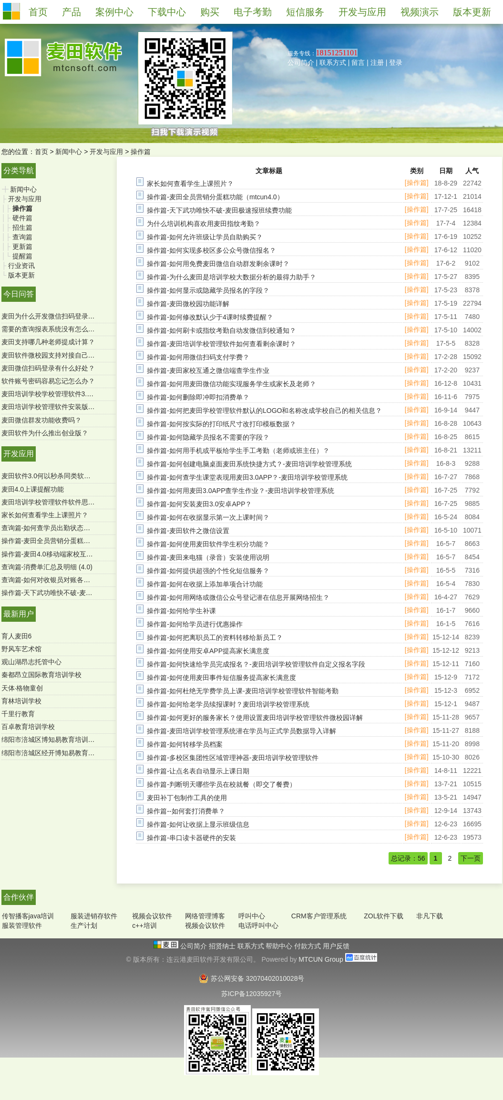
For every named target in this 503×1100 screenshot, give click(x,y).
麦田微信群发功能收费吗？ (41, 420)
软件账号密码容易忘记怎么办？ (48, 381)
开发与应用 (106, 151)
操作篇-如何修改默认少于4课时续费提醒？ (210, 317)
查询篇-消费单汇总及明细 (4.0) (46, 567)
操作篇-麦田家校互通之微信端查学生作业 (208, 370)
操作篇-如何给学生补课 (181, 611)
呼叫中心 (251, 916)
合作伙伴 (18, 897)
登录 (395, 62)
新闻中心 (68, 151)
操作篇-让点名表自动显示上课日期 (198, 771)
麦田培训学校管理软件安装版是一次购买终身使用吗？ (81, 407)
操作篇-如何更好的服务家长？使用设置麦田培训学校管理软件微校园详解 (255, 717)
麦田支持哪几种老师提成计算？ (48, 342)
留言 (358, 62)
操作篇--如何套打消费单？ (186, 811)
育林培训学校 (21, 701)
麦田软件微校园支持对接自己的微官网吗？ (64, 355)
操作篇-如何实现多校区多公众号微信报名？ (211, 250)
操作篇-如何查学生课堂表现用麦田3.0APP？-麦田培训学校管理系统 (247, 477)
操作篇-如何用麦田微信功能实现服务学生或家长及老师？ (231, 384)
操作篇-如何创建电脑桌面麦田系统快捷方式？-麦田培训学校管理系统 (249, 464)
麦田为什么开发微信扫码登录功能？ (54, 316)
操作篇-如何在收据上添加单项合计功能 (205, 584)
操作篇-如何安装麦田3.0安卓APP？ (199, 504)
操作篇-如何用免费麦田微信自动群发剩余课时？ (218, 263)
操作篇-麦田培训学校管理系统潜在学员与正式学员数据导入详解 (241, 731)
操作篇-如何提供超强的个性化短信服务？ (208, 571)
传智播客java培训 (28, 916)
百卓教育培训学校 (28, 726)
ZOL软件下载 (383, 916)
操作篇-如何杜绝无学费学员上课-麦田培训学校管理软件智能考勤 (242, 691)
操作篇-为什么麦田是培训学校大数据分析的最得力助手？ (231, 277)
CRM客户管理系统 (319, 916)
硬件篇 (22, 218)
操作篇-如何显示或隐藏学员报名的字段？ (208, 290)
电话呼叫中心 (258, 925)
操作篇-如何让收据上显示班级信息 (198, 824)
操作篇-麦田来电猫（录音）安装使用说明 (208, 557)
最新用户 (18, 614)
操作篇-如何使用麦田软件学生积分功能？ (208, 544)
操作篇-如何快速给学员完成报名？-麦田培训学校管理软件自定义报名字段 (256, 664)
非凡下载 (429, 916)
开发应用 (18, 454)
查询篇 (22, 237)
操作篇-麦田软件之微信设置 (188, 531)
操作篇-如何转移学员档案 (185, 744)
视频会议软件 (152, 916)
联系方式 (332, 62)
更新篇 (22, 246)
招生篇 (22, 227)
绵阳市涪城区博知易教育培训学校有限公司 (64, 739)
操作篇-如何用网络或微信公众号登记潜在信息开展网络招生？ (238, 597)
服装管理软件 (22, 925)
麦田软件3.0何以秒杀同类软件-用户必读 (60, 476)
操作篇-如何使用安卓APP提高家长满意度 (208, 651)
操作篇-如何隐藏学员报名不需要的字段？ (208, 437)
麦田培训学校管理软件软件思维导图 (54, 502)
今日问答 (18, 294)
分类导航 (18, 170)
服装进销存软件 (94, 916)
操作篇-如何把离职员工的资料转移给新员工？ (215, 637)
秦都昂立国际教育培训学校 (41, 675)
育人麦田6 (16, 636)
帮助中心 (280, 946)
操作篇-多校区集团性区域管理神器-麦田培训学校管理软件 (232, 757)
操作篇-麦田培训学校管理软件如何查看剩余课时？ (221, 344)
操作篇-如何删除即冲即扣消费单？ (198, 397)
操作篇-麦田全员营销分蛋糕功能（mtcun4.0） (69, 541)
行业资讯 (21, 265)
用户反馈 (336, 946)
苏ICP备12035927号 (251, 993)
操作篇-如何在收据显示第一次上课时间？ (208, 517)
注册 (377, 62)
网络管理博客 (205, 916)
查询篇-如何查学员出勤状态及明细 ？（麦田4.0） (74, 528)
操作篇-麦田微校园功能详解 (188, 304)
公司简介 (300, 62)
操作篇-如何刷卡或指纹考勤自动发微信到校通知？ (221, 330)
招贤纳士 (223, 946)
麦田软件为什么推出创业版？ (44, 433)
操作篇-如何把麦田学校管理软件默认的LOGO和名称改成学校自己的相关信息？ (264, 410)
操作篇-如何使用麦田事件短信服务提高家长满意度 (221, 677)
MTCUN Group (320, 959)
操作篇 (141, 151)
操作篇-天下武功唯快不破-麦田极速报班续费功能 (73, 592)
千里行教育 (18, 714)
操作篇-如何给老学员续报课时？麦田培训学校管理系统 (228, 704)
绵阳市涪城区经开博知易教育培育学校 (58, 753)
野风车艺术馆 (21, 649)
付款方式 (308, 946)
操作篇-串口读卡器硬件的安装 (191, 838)
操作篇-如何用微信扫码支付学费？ (198, 357)
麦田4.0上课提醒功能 (32, 489)
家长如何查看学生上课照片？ (44, 515)
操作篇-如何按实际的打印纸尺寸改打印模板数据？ (221, 424)
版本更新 (21, 275)
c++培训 (144, 925)
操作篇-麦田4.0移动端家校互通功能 (53, 554)
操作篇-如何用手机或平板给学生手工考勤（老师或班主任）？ (238, 450)
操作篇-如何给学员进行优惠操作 (195, 624)
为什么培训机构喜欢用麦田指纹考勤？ (203, 223)
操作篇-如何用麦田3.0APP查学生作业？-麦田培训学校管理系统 (240, 490)
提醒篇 (22, 256)
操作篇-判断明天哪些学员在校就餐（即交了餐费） (221, 784)
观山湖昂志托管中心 (31, 662)
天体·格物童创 (22, 688)
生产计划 (84, 925)
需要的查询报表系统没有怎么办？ (51, 329)
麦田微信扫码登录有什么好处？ (48, 368)
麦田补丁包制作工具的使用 (187, 798)
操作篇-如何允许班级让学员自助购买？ (205, 237)
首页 (41, 151)
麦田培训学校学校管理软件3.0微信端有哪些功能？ (76, 394)
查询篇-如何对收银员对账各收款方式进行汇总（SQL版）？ (89, 580)
